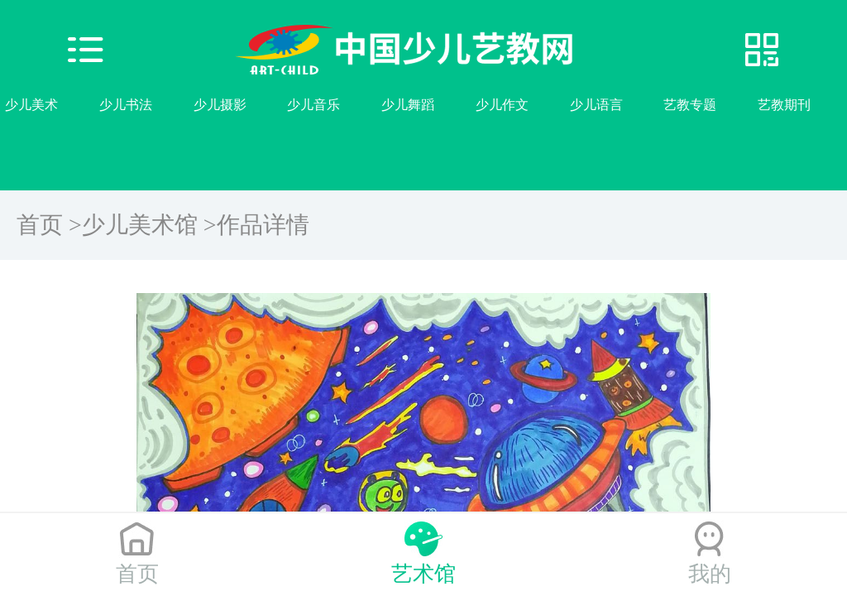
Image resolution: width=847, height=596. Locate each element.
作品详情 (263, 225)
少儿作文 (502, 105)
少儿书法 (125, 105)
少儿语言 (596, 105)
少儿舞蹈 (407, 105)
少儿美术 (31, 105)
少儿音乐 (313, 105)
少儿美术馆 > (149, 225)
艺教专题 (689, 105)
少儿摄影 (220, 105)
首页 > (49, 225)
